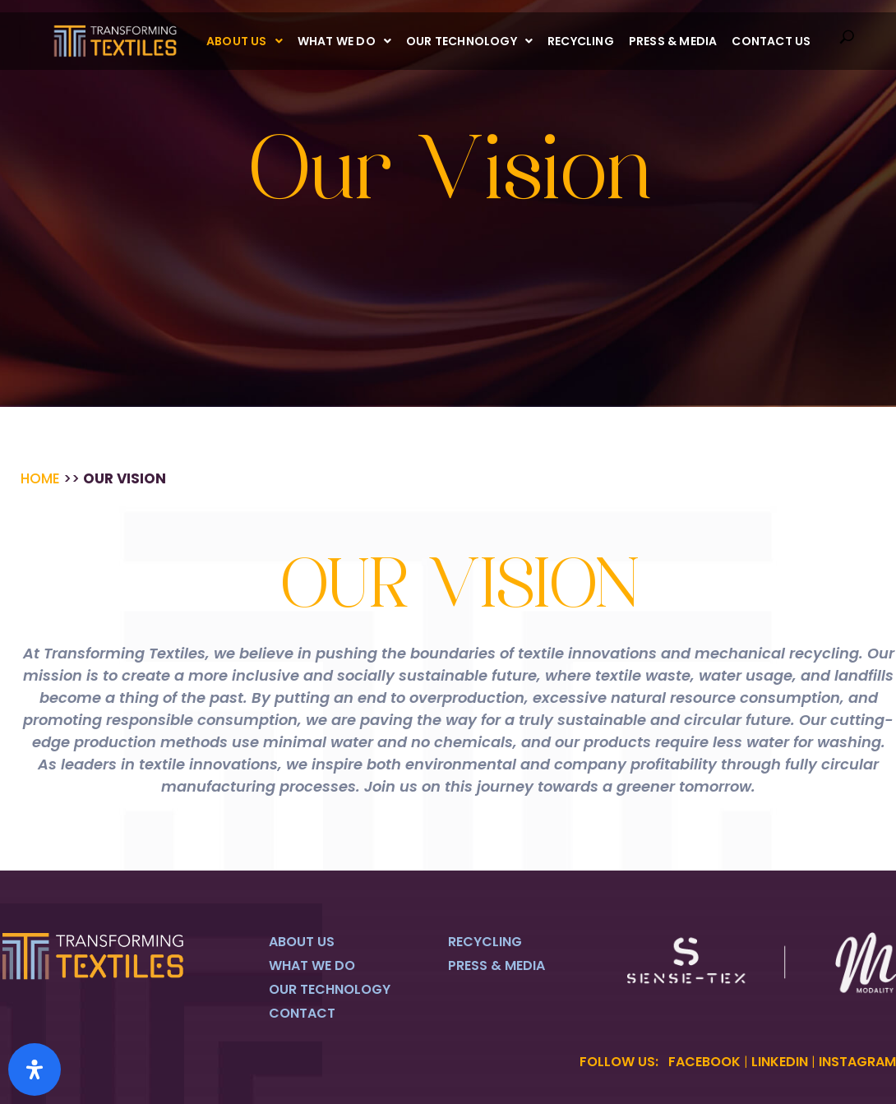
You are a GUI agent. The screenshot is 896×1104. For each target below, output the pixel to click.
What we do (344, 41)
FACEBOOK (704, 1061)
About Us (244, 41)
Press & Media (673, 41)
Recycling (580, 41)
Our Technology (469, 41)
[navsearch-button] (846, 41)
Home (40, 478)
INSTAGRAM (857, 1061)
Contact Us (771, 41)
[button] (244, 41)
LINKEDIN (779, 1061)
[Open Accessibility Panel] (34, 1069)
